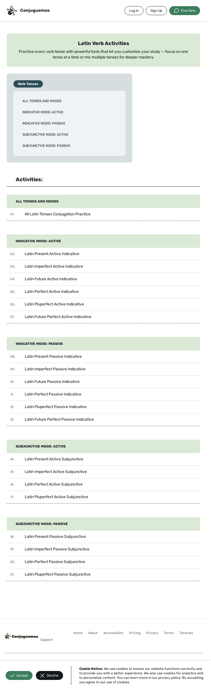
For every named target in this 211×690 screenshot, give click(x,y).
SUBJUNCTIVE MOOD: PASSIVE (46, 146)
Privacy (152, 633)
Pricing (134, 633)
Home (78, 633)
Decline (49, 675)
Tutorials (186, 633)
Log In (134, 11)
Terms (169, 633)
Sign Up (156, 11)
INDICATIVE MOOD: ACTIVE (42, 112)
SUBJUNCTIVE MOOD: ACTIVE (45, 134)
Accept (19, 675)
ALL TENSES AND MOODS (41, 101)
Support (46, 640)
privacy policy (169, 678)
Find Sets (185, 10)
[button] (103, 214)
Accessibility (113, 633)
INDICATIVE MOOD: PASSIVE (43, 123)
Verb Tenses (28, 84)
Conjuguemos (35, 10)
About (93, 633)
